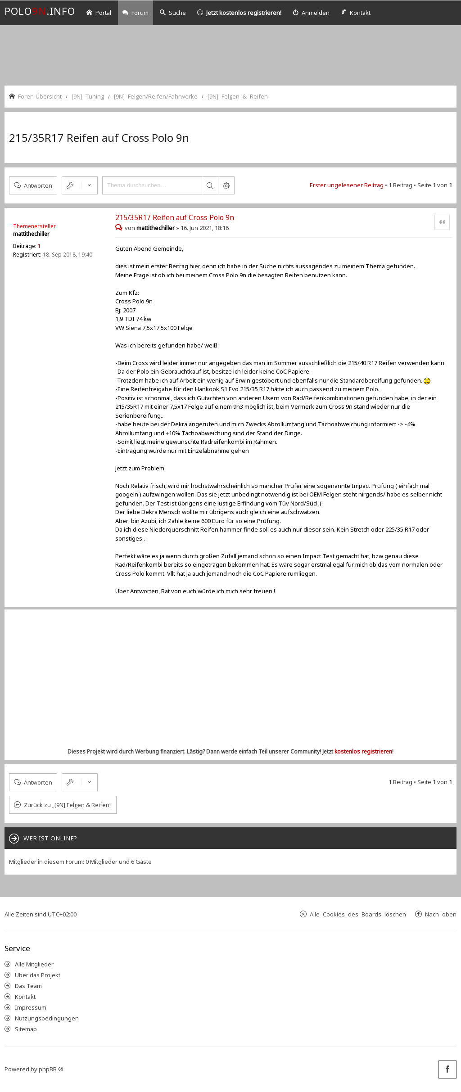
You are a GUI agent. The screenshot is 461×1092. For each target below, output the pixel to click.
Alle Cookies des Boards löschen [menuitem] (358, 914)
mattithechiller (31, 234)
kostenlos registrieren (363, 751)
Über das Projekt (37, 975)
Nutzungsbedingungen (47, 1018)
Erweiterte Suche (226, 185)
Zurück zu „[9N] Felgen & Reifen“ (68, 805)
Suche (173, 13)
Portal (98, 13)
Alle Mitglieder (34, 964)
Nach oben (440, 914)
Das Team (28, 986)
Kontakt (25, 997)
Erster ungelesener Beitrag (347, 185)
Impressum (30, 1007)
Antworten (38, 185)
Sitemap (26, 1029)
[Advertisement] (230, 54)
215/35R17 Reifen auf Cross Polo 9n (99, 137)
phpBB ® (51, 1069)
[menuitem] (311, 12)
